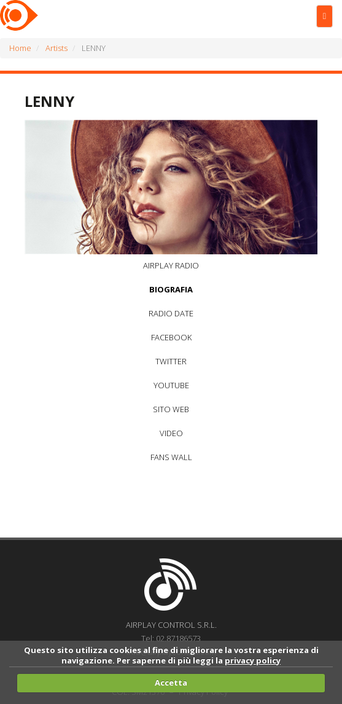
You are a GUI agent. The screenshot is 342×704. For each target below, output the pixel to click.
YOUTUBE (171, 385)
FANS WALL (171, 457)
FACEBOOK (171, 337)
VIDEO (171, 433)
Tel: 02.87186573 (171, 638)
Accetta (171, 682)
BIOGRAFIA (171, 289)
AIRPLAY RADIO (171, 265)
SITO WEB (171, 409)
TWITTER (171, 361)
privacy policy (253, 660)
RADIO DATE (171, 313)
